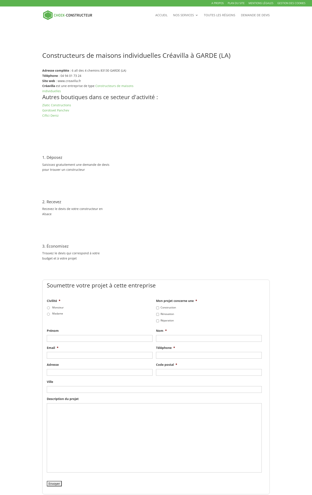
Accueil (161, 15)
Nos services (183, 15)
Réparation (167, 320)
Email (52, 348)
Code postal (166, 365)
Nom (161, 331)
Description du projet (63, 399)
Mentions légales (261, 3)
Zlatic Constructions (56, 105)
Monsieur (58, 307)
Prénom (53, 331)
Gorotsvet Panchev (55, 110)
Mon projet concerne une (176, 301)
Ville (50, 382)
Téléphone (165, 348)
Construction (168, 307)
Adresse (53, 365)
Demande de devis (255, 15)
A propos (217, 3)
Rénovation (167, 314)
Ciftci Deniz (50, 115)
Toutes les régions (219, 15)
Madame (57, 313)
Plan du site (236, 3)
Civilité (53, 301)
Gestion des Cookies (291, 3)
